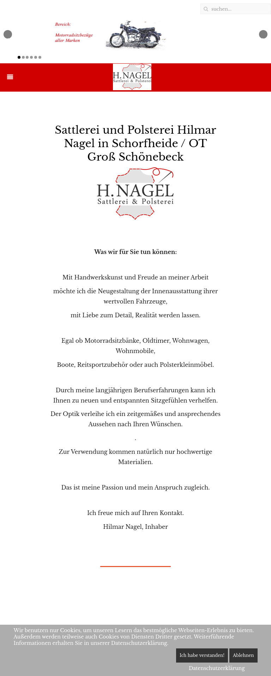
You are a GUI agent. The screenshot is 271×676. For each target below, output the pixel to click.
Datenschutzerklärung (217, 668)
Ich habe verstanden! (202, 655)
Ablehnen (243, 655)
